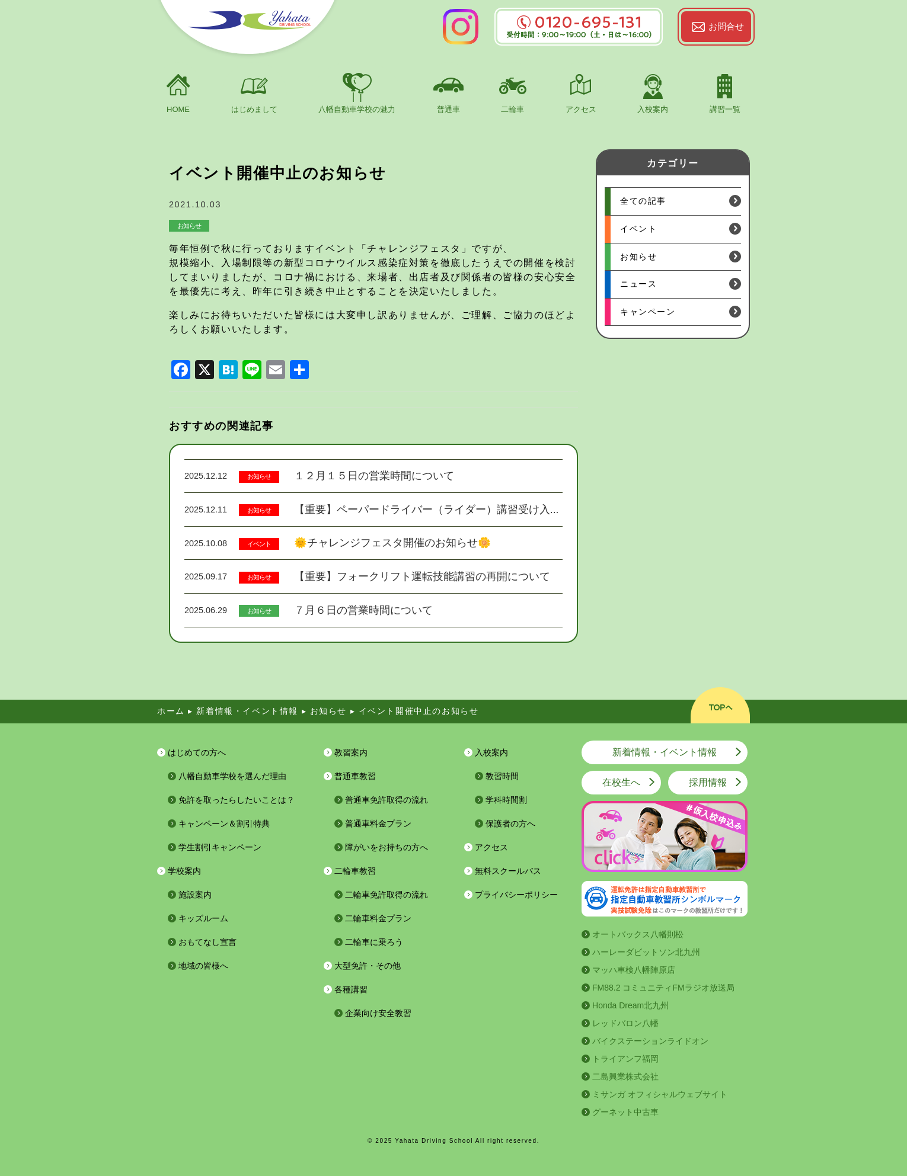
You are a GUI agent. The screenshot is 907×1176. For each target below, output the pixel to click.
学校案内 (184, 871)
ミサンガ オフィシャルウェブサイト (659, 1094)
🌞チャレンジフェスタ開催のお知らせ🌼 (392, 543)
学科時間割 (506, 800)
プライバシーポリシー (516, 894)
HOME (178, 109)
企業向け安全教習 (378, 1013)
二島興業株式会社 (625, 1076)
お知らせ (189, 225)
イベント (259, 543)
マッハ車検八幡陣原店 (633, 970)
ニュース (638, 284)
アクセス (581, 109)
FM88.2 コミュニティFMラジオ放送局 (663, 987)
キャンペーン (648, 311)
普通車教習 (355, 776)
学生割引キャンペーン (219, 847)
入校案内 (652, 109)
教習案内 (351, 752)
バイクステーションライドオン (650, 1041)
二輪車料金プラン (378, 918)
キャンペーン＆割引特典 (224, 823)
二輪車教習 (355, 871)
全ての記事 (643, 201)
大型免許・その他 (367, 965)
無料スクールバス (508, 871)
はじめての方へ (197, 752)
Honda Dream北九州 (630, 1005)
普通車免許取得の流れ (386, 800)
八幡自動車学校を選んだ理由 (232, 776)
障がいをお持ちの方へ (386, 847)
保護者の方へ (510, 823)
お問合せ (726, 26)
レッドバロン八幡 (625, 1023)
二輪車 (512, 109)
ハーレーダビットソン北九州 (646, 952)
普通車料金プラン (378, 823)
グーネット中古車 (625, 1112)
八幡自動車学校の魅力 (356, 109)
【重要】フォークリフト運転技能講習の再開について (422, 576)
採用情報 (708, 782)
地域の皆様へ (203, 965)
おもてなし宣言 (207, 942)
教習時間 (502, 776)
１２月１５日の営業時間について (374, 476)
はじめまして (254, 109)
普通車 (448, 109)
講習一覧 (725, 109)
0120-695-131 (578, 22)
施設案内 (195, 894)
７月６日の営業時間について (363, 610)
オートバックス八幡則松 (638, 934)
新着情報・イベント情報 (664, 752)
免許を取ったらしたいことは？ (236, 800)
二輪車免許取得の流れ (386, 894)
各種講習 (351, 989)
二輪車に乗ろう (374, 942)
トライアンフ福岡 (625, 1058)
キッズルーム (203, 918)
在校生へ (621, 782)
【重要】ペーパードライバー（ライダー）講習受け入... (426, 509)
